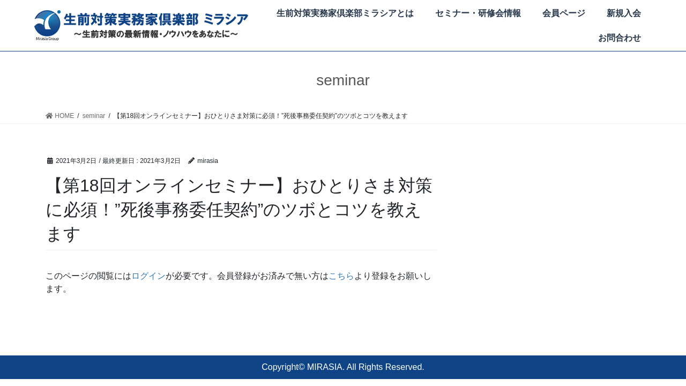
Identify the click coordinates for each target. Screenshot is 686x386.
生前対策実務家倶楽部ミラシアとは (345, 13)
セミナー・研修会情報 (478, 13)
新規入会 (624, 13)
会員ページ (563, 13)
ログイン (148, 275)
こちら (341, 275)
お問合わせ (619, 37)
